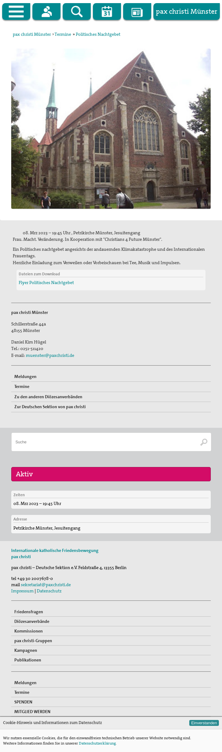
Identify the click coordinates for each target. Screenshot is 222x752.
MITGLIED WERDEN (32, 711)
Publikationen (27, 660)
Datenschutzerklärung (97, 743)
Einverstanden (204, 723)
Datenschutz (49, 591)
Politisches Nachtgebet (98, 34)
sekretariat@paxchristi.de (46, 584)
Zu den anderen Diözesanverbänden (48, 396)
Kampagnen (25, 650)
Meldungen (25, 376)
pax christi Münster (32, 34)
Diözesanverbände (31, 621)
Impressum (22, 591)
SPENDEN (23, 702)
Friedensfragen (28, 611)
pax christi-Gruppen (33, 640)
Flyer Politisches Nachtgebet (46, 282)
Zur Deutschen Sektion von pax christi (50, 406)
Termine (63, 34)
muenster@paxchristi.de (50, 355)
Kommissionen (28, 631)
